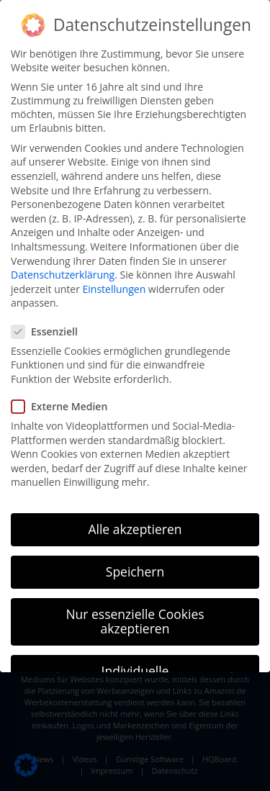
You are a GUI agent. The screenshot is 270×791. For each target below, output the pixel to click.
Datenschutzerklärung (62, 274)
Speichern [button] (135, 571)
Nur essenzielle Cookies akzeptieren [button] (135, 621)
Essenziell (49, 331)
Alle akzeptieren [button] (134, 529)
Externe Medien (64, 406)
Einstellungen (114, 289)
